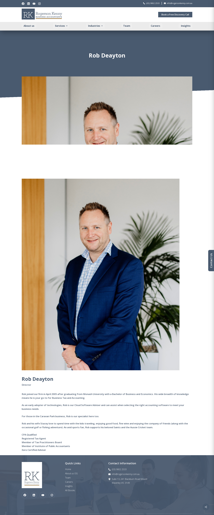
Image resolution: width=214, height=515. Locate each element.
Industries (95, 26)
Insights (185, 26)
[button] (61, 25)
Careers (155, 26)
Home (68, 469)
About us (29, 26)
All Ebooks (70, 490)
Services (61, 26)
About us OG (71, 473)
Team (126, 26)
